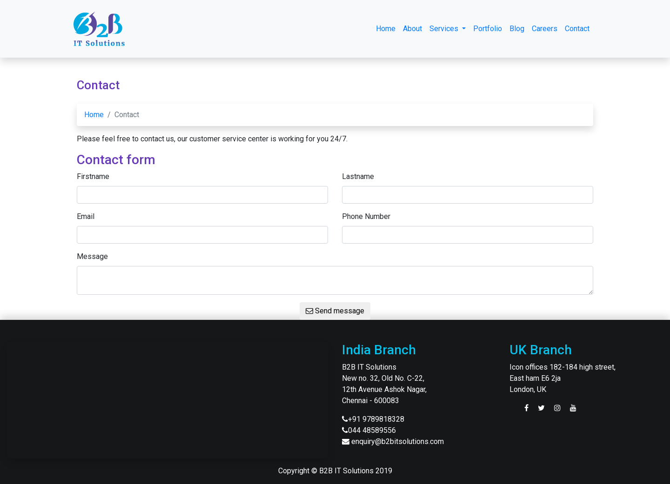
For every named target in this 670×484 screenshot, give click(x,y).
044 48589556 (372, 430)
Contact (577, 28)
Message (92, 256)
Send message (335, 310)
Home (385, 28)
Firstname (93, 176)
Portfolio (487, 28)
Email (85, 216)
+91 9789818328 (376, 419)
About (412, 28)
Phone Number (366, 216)
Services (444, 28)
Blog (516, 28)
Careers (544, 28)
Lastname (358, 176)
